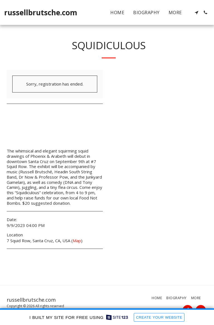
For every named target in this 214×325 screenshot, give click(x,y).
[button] (196, 12)
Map (77, 240)
